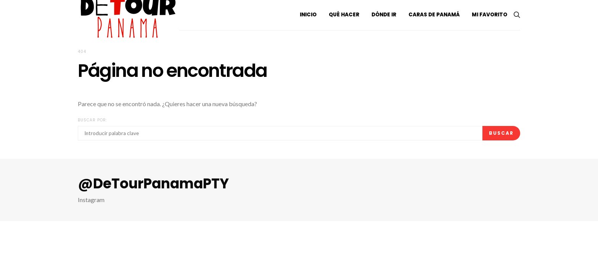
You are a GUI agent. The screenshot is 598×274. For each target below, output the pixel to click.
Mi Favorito (489, 14)
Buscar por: (92, 120)
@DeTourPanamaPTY (153, 184)
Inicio (308, 14)
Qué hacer (344, 14)
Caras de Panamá (434, 14)
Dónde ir (383, 14)
